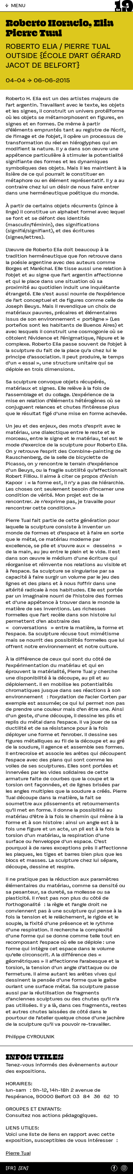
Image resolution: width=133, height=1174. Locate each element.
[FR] (11, 1167)
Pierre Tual (18, 1153)
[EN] (23, 1167)
